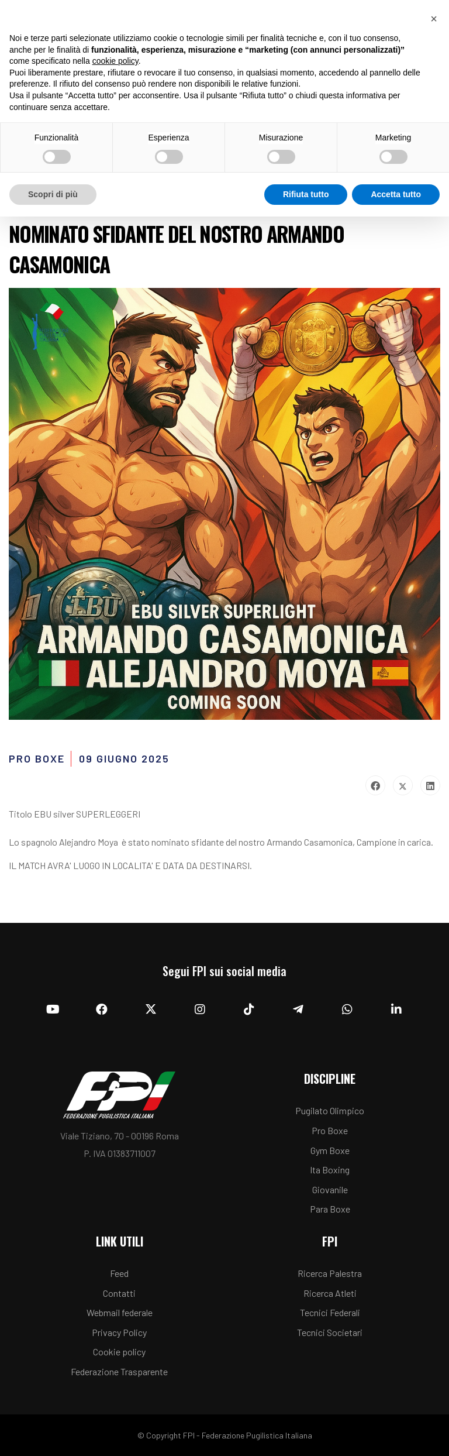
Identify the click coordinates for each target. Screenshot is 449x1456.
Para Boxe (330, 1208)
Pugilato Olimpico (329, 1110)
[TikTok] (249, 1009)
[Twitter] (150, 1009)
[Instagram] (199, 1009)
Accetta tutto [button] (396, 194)
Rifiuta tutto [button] (306, 194)
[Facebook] (101, 1009)
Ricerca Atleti (330, 1293)
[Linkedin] (396, 1009)
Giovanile (330, 1189)
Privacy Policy (119, 1332)
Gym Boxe (330, 1150)
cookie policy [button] (115, 61)
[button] (433, 18)
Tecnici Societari (329, 1332)
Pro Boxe (330, 1130)
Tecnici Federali (330, 1312)
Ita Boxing (330, 1169)
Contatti (119, 1293)
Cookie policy (119, 1351)
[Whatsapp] (347, 1009)
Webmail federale (120, 1312)
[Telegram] (298, 1009)
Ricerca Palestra (330, 1273)
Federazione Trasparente (119, 1371)
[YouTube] (52, 1009)
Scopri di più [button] (53, 194)
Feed (119, 1273)
